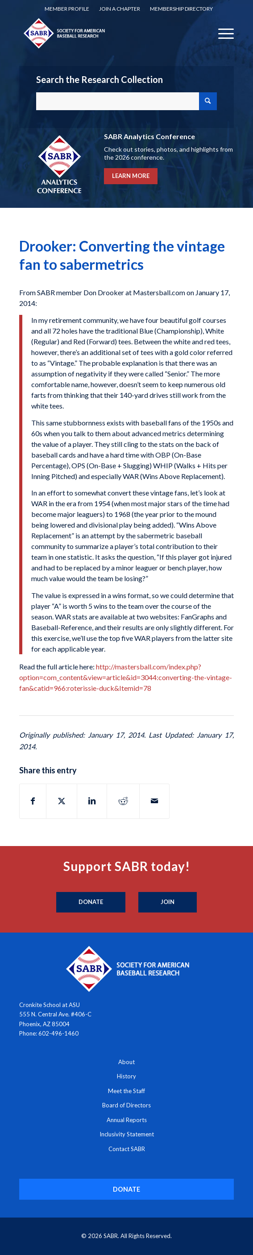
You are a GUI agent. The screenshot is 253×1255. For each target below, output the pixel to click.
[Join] (167, 902)
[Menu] (221, 33)
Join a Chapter (119, 8)
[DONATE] (126, 1189)
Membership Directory (181, 8)
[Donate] (90, 902)
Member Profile (67, 8)
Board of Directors (126, 1105)
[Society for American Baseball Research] (105, 33)
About (126, 1061)
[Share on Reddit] (123, 801)
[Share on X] (61, 801)
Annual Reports (127, 1119)
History (126, 1076)
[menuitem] (67, 9)
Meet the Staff (126, 1090)
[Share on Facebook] (33, 801)
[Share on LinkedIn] (92, 801)
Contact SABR (126, 1148)
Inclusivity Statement (127, 1134)
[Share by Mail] (154, 801)
